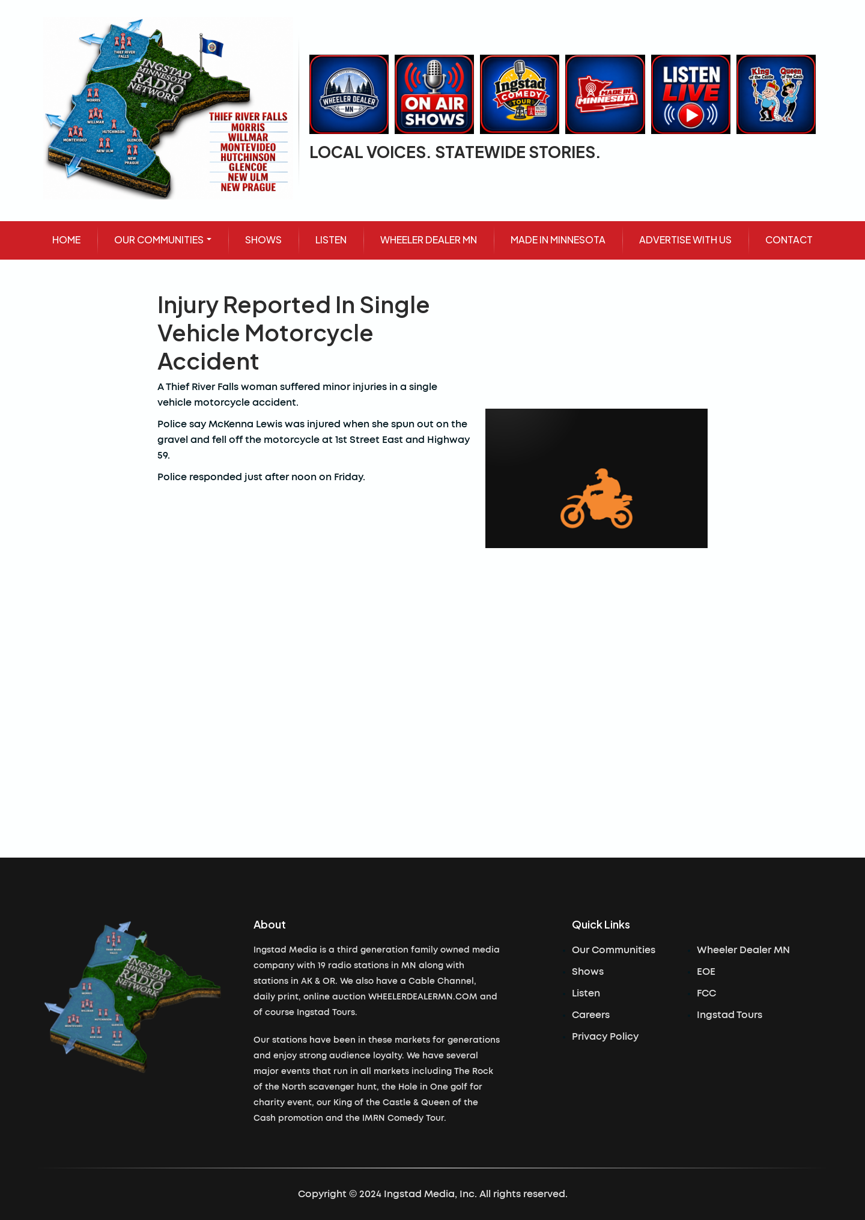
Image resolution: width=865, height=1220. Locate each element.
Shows (588, 972)
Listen (586, 993)
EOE (706, 972)
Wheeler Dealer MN (743, 950)
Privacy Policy (605, 1037)
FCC (706, 993)
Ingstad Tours (729, 1015)
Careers (591, 1015)
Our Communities (613, 950)
